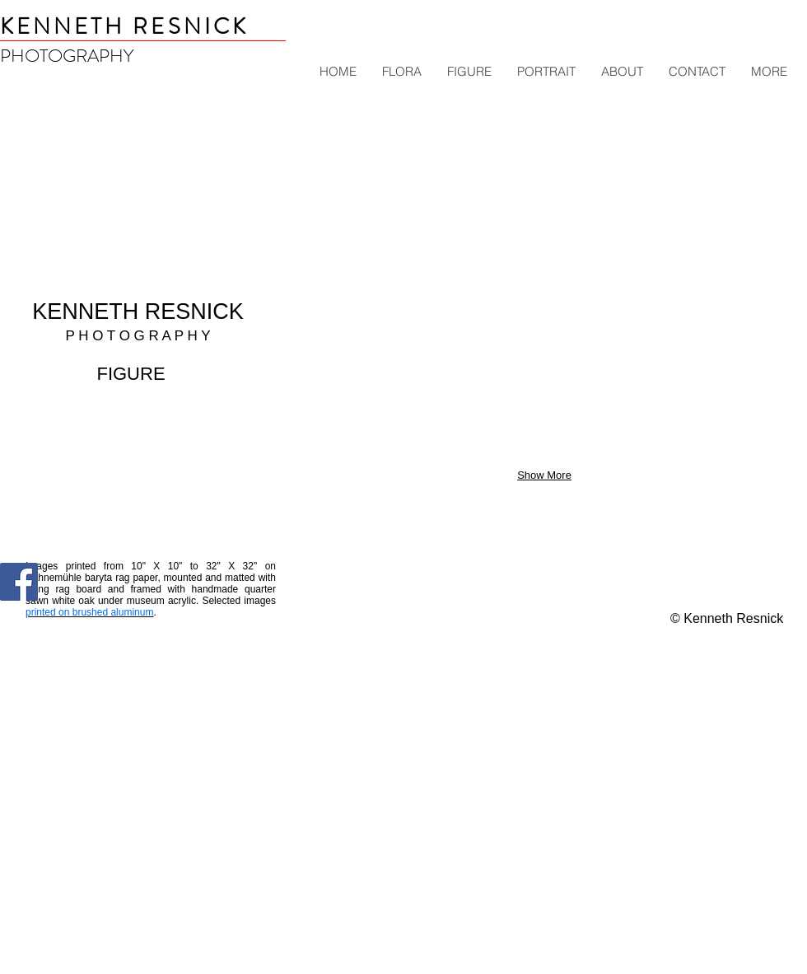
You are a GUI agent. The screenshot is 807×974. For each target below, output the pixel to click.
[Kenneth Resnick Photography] (19, 582)
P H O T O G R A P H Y (137, 336)
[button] (361, 165)
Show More (544, 475)
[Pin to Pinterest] (84, 592)
